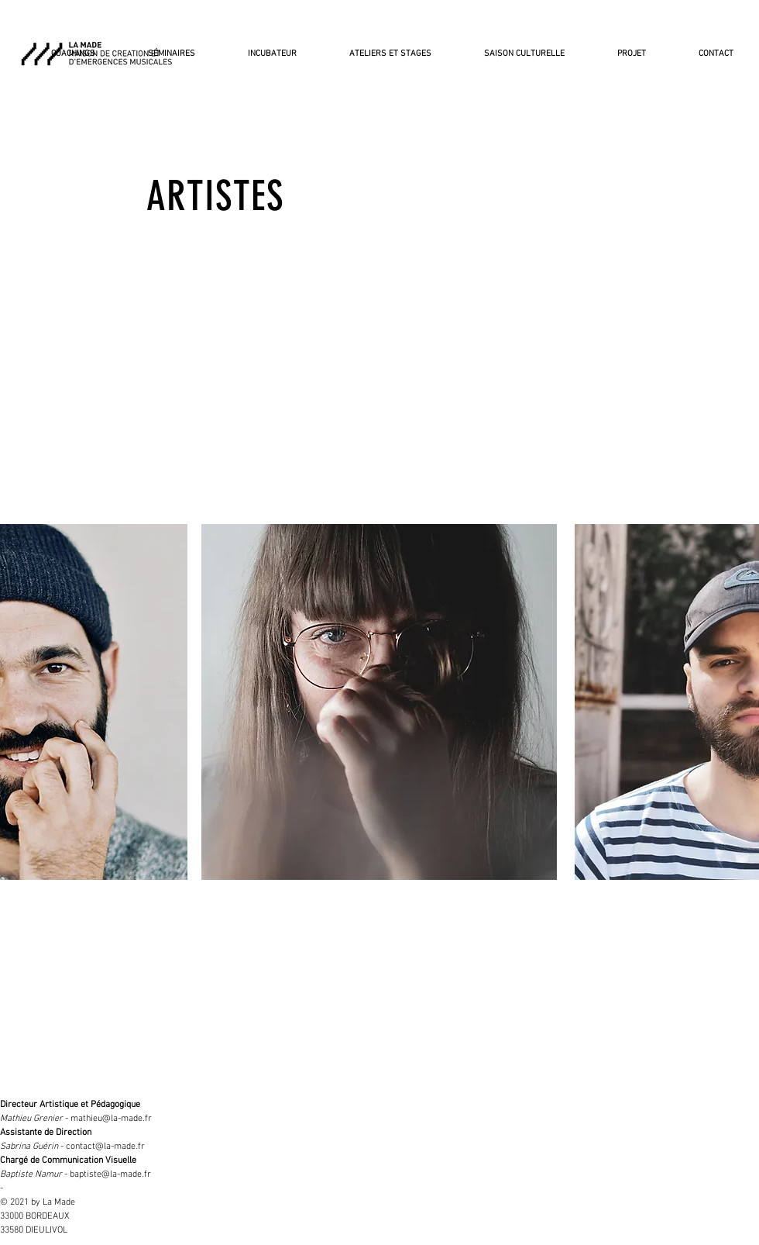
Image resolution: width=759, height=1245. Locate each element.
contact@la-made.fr (105, 1146)
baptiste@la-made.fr (110, 1174)
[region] (379, 702)
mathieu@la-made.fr (111, 1118)
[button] (512, 47)
